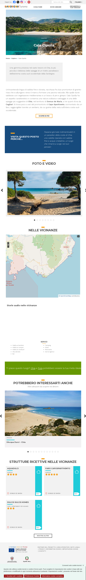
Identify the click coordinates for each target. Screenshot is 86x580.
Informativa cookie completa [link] (52, 576)
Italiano (78, 2)
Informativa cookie (53, 549)
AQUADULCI (13, 468)
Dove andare (55, 7)
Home (8, 58)
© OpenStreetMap (65, 296)
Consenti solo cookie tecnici (74, 565)
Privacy (42, 549)
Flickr (25, 1)
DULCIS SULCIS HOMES (18, 502)
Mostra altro (43, 536)
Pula (40, 368)
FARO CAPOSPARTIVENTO (57, 468)
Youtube (29, 1)
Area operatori (63, 547)
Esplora (14, 58)
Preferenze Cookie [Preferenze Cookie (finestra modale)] (32, 576)
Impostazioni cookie (70, 549)
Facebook (14, 1)
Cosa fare (37, 7)
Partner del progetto (47, 547)
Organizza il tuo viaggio (75, 6)
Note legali (75, 547)
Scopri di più (44, 116)
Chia (33, 368)
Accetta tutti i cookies (13, 576)
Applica (71, 2)
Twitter (18, 1)
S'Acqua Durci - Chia (16, 442)
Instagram (21, 1)
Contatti (42, 551)
